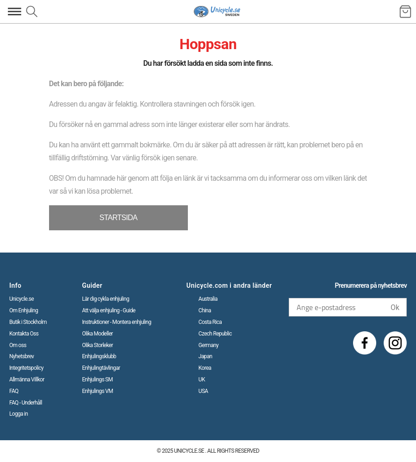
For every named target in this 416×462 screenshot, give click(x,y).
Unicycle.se (21, 299)
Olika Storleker (97, 345)
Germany (208, 345)
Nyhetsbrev (21, 356)
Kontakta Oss (23, 333)
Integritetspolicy (26, 368)
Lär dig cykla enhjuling (105, 299)
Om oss (17, 345)
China (205, 310)
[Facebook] (364, 342)
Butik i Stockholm (28, 322)
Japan (205, 356)
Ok (395, 307)
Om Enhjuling (23, 310)
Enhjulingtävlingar (101, 368)
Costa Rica (210, 322)
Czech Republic (215, 333)
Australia (208, 299)
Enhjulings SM (97, 379)
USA (203, 391)
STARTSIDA (118, 218)
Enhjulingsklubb (99, 356)
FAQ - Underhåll (25, 402)
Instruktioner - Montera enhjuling (116, 322)
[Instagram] (395, 342)
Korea (205, 368)
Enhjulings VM (97, 391)
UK (202, 379)
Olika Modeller (97, 333)
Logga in (18, 414)
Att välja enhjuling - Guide (108, 310)
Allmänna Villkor (26, 379)
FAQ (14, 391)
